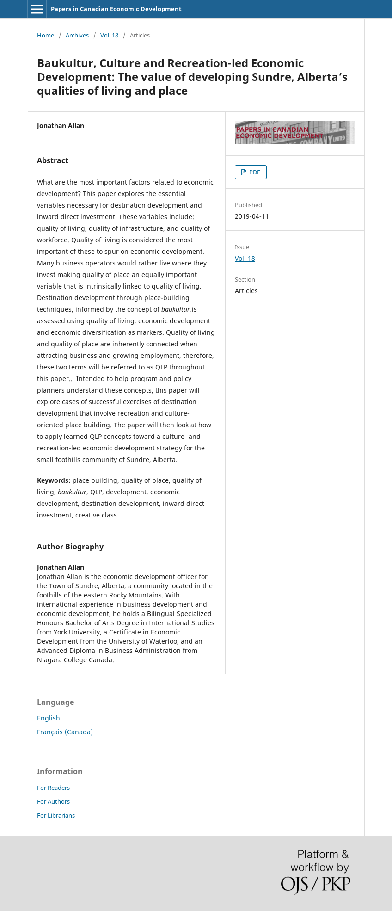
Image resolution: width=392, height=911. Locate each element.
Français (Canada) (65, 731)
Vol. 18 (109, 35)
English (48, 718)
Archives (77, 35)
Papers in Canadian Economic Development (116, 9)
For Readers (53, 787)
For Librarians (56, 815)
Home (45, 35)
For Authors (53, 801)
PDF (254, 172)
